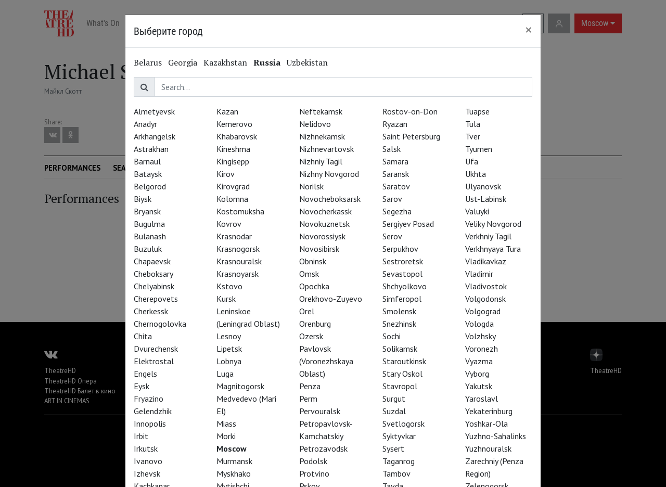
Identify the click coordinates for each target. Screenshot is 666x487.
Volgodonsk (485, 298)
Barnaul (147, 161)
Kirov (225, 174)
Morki (226, 436)
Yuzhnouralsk (488, 448)
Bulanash (150, 236)
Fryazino (148, 398)
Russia (266, 62)
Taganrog (398, 461)
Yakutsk (478, 386)
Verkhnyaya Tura (493, 249)
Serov (392, 236)
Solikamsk (399, 348)
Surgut (393, 398)
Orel (306, 311)
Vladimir (479, 273)
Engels (145, 373)
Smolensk (399, 311)
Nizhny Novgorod (329, 174)
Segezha (397, 211)
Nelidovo (315, 124)
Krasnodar (234, 236)
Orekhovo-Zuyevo (330, 298)
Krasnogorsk (238, 249)
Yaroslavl (481, 398)
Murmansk (234, 461)
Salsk (391, 149)
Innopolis (150, 423)
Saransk (395, 174)
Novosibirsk (319, 249)
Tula (472, 124)
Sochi (391, 336)
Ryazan (394, 124)
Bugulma (149, 224)
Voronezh (481, 348)
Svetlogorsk (403, 423)
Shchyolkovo (404, 286)
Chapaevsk (152, 261)
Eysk (141, 386)
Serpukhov (400, 249)
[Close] (529, 29)
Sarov (392, 199)
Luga (225, 373)
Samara (395, 161)
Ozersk (311, 336)
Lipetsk (229, 348)
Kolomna (232, 199)
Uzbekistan (307, 62)
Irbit (141, 436)
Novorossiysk (322, 236)
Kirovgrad (233, 186)
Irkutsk (146, 448)
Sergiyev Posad (408, 224)
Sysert (393, 448)
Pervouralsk (319, 411)
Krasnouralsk (239, 261)
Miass (226, 423)
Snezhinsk (399, 323)
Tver (472, 136)
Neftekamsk (320, 111)
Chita (143, 336)
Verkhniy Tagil (488, 236)
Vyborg (477, 373)
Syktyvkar (399, 436)
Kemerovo (234, 124)
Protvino (314, 473)
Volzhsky (480, 336)
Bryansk (147, 211)
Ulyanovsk (483, 186)
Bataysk (148, 174)
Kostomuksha (240, 211)
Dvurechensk (156, 348)
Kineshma (233, 149)
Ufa (471, 161)
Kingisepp (232, 161)
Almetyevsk (154, 111)
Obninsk (312, 261)
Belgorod (150, 186)
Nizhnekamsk (322, 136)
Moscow (231, 448)
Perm (308, 398)
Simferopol (401, 298)
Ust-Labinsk (485, 199)
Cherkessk (151, 311)
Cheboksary (153, 273)
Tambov (396, 473)
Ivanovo (148, 461)
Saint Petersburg (411, 136)
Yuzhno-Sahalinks (495, 436)
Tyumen (478, 149)
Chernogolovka (160, 323)
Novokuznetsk (324, 224)
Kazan (227, 111)
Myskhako (233, 473)
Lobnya (228, 361)
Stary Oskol (402, 373)
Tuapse (477, 111)
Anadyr (145, 124)
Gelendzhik (153, 411)
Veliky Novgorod (493, 224)
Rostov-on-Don (410, 111)
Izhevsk (147, 473)
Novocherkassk (325, 211)
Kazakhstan (225, 62)
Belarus (148, 62)
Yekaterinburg (489, 411)
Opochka (314, 286)
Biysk (142, 199)
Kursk (226, 298)
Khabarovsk (236, 136)
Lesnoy (228, 336)
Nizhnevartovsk (326, 149)
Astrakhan (151, 149)
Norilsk (311, 186)
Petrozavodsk (323, 448)
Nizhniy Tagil (320, 161)
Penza (310, 386)
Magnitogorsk (240, 386)
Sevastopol (402, 273)
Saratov (396, 186)
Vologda (479, 323)
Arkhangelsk (154, 136)
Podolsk (313, 461)
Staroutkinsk (404, 361)
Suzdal (394, 411)
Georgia (182, 62)
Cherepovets (156, 298)
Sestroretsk (402, 261)
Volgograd (483, 311)
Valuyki (477, 211)
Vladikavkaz (485, 261)
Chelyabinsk (154, 286)
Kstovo (229, 286)
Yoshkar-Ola (486, 423)
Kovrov (228, 224)
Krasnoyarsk (237, 273)
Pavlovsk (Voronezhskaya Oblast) (326, 361)
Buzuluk (148, 249)
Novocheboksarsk (330, 199)
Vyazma (479, 361)
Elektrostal (154, 361)
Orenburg (315, 323)
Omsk (309, 273)
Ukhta (475, 174)
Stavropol (399, 386)
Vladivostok (486, 286)
